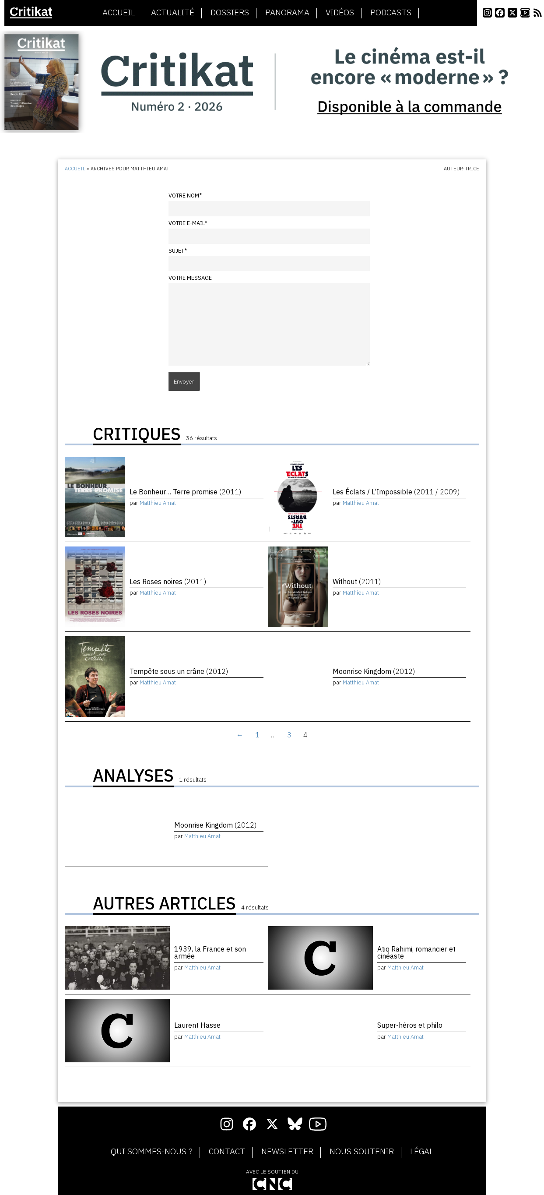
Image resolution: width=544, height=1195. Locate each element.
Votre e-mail (187, 223)
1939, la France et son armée (210, 952)
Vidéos (340, 13)
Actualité (172, 13)
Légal (421, 1151)
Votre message (190, 278)
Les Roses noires (168, 581)
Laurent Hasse (197, 1025)
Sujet (177, 250)
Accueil (118, 13)
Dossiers (230, 13)
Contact (227, 1151)
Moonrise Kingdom (374, 671)
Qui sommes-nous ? (152, 1151)
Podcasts (390, 13)
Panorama (287, 13)
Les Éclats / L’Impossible (396, 491)
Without (357, 581)
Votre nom (185, 195)
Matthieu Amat (158, 503)
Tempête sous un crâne (179, 671)
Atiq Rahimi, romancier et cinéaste (416, 952)
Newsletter (287, 1151)
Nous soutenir (362, 1151)
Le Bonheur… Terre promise (185, 491)
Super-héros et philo (409, 1025)
